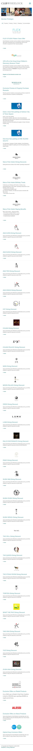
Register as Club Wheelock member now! (12, 74)
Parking (10, 23)
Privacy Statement (11, 747)
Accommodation (26, 23)
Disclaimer (3, 747)
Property (6, 23)
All (2, 23)
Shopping (20, 23)
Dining (15, 23)
